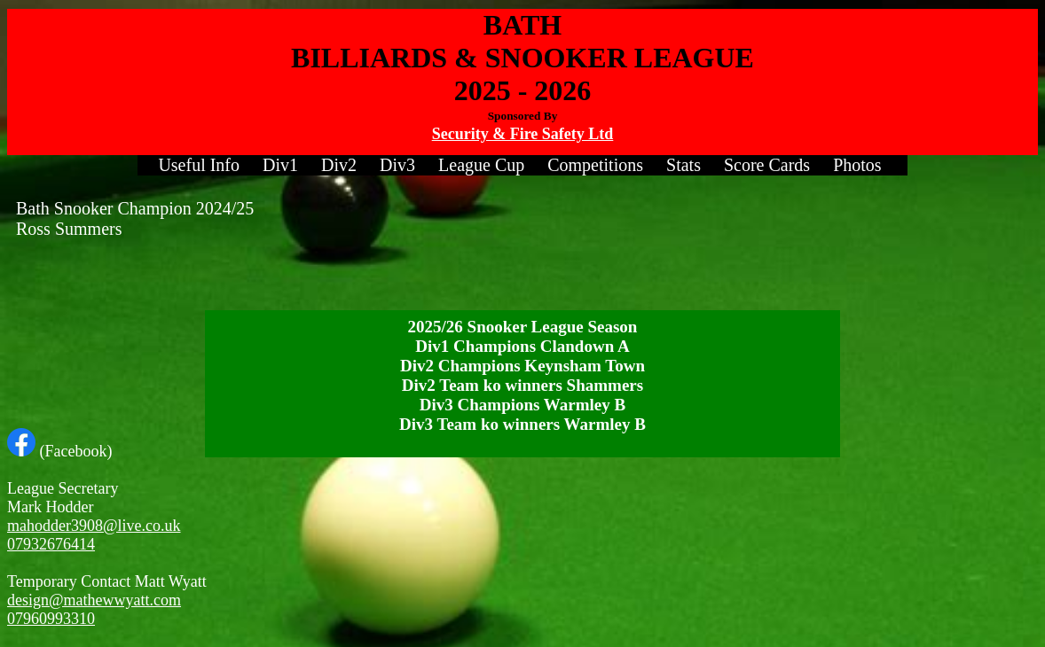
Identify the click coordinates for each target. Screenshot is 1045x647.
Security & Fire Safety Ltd (523, 134)
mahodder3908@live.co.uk (94, 525)
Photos (857, 165)
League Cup (481, 165)
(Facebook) (59, 451)
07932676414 (51, 544)
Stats (683, 165)
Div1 (280, 165)
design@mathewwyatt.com (94, 600)
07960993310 (51, 619)
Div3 (397, 165)
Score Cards (767, 165)
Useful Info (199, 165)
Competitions (595, 165)
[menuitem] (198, 165)
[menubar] (522, 165)
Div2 (339, 165)
